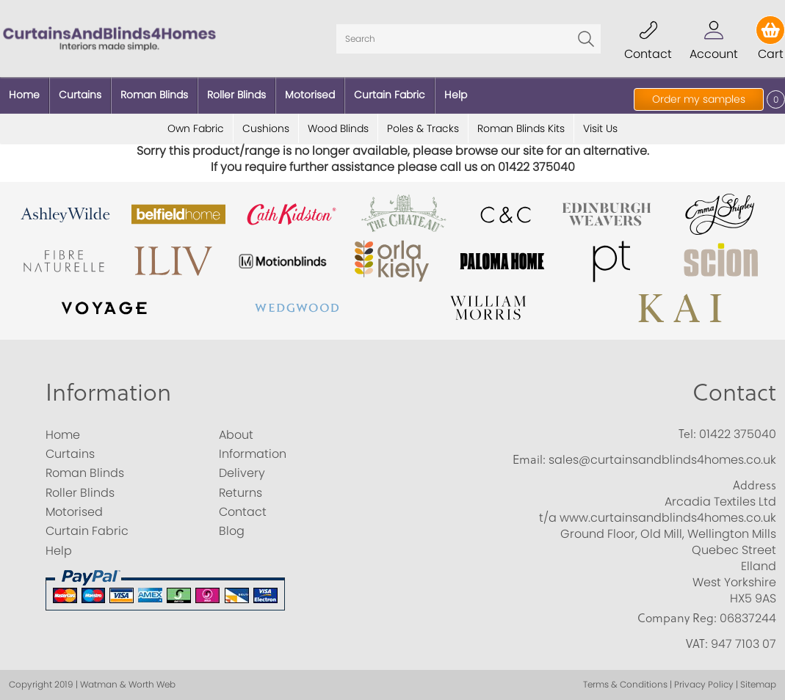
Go (586, 39)
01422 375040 (737, 434)
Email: (529, 459)
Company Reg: (677, 618)
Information (108, 391)
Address (754, 485)
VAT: (697, 643)
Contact (734, 391)
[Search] (468, 39)
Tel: (687, 434)
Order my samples (698, 99)
